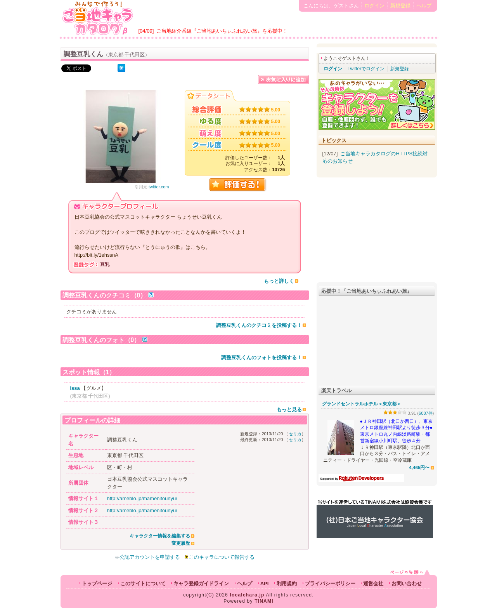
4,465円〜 (419, 467)
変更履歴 (180, 543)
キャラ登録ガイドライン (201, 583)
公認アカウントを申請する (147, 557)
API (264, 583)
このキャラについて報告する (222, 557)
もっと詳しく (279, 281)
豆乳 (104, 264)
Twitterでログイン (366, 68)
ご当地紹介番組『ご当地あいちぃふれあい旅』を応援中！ (221, 31)
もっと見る (289, 409)
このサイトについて (143, 583)
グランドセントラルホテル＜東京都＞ (361, 404)
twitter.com (159, 186)
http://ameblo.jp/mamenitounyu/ (142, 498)
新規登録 (400, 6)
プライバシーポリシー (330, 583)
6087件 (426, 413)
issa (75, 388)
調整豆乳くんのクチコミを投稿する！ (259, 325)
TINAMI (264, 601)
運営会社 (373, 583)
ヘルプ (423, 6)
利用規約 (287, 583)
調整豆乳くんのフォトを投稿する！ (261, 357)
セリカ (295, 433)
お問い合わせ (406, 583)
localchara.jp (247, 595)
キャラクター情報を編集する (160, 536)
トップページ (97, 583)
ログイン (374, 6)
